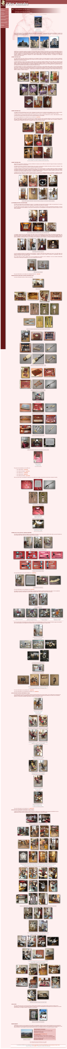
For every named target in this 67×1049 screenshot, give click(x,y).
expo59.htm (26, 472)
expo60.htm (34, 572)
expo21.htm (32, 589)
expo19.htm (26, 469)
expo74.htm (28, 475)
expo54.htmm (31, 808)
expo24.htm (26, 474)
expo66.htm (37, 691)
